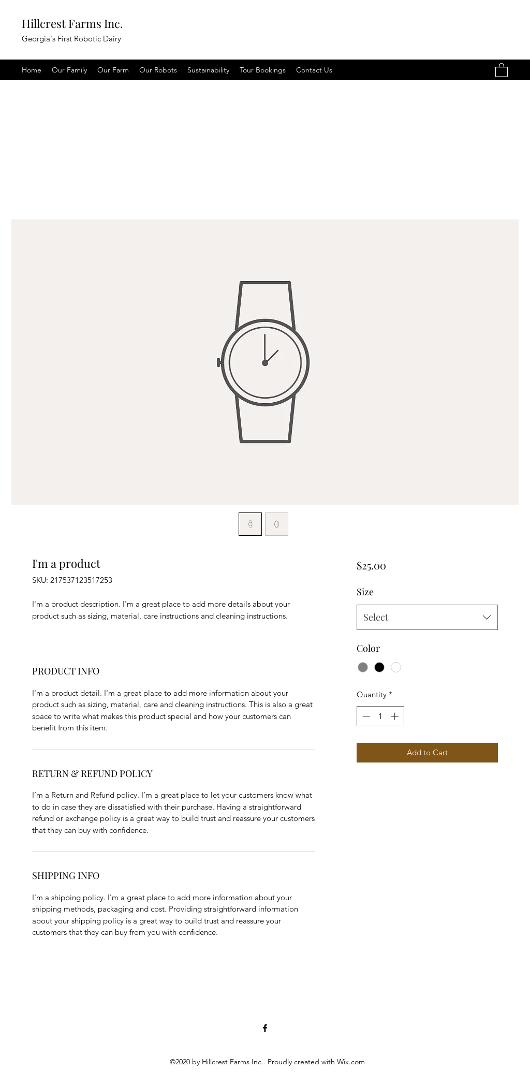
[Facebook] (265, 1028)
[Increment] (396, 716)
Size (365, 591)
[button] (501, 69)
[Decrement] (365, 716)
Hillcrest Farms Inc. (72, 23)
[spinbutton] (380, 716)
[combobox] (427, 618)
